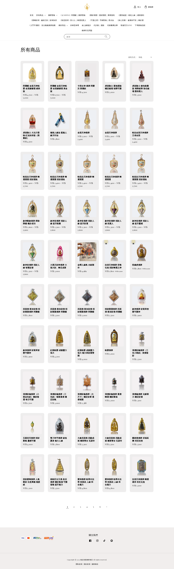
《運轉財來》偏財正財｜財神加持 (43, 20)
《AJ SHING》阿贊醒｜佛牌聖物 (72, 15)
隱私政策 (79, 564)
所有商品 (39, 15)
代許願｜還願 (99, 25)
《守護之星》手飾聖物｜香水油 (101, 20)
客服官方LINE (126, 25)
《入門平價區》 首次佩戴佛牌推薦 (42, 25)
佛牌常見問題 (87, 30)
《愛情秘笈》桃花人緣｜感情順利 (131, 15)
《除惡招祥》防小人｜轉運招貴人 (73, 20)
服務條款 (95, 564)
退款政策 (87, 564)
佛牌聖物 (51, 15)
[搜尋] (106, 36)
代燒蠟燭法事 (112, 25)
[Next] (106, 506)
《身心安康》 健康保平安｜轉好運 (130, 20)
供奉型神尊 (74, 25)
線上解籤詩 (86, 25)
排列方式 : (132, 57)
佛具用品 (61, 25)
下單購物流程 (140, 25)
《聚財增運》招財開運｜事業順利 (101, 15)
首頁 (31, 15)
